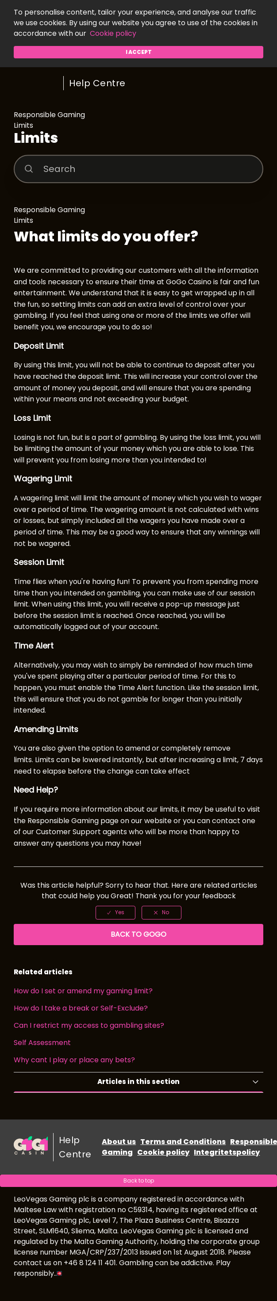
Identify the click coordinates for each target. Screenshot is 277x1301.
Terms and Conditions (183, 1142)
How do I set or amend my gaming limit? (83, 991)
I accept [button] (139, 52)
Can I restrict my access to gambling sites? (89, 1025)
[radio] (115, 912)
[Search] (138, 169)
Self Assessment (42, 1043)
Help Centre (97, 83)
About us (119, 1142)
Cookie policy (113, 33)
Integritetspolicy (227, 1152)
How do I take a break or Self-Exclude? (81, 1008)
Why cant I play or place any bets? (74, 1060)
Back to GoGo (138, 934)
